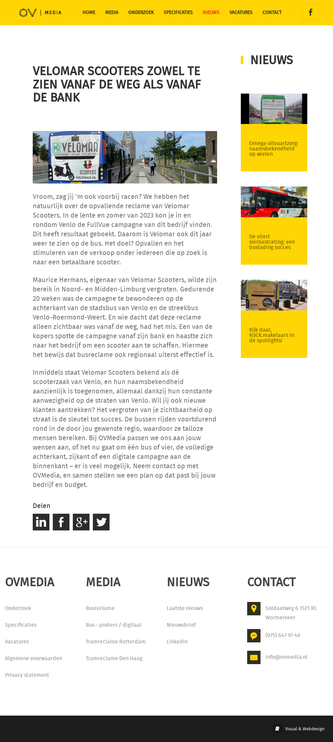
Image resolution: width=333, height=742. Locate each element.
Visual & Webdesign (305, 729)
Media (111, 12)
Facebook (310, 12)
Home (88, 12)
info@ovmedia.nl (287, 657)
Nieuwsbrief (181, 625)
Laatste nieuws (185, 608)
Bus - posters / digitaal (114, 625)
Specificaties (178, 12)
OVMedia (31, 16)
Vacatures (241, 12)
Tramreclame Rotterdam (116, 641)
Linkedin (177, 641)
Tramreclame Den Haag (114, 658)
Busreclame (100, 608)
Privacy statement (27, 675)
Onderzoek (141, 12)
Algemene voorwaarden (33, 658)
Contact (272, 12)
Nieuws (211, 12)
